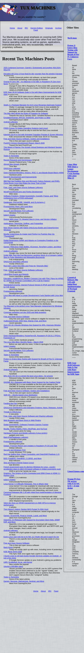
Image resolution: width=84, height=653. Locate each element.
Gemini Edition (36, 28)
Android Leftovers (11, 122)
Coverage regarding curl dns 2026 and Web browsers (25, 312)
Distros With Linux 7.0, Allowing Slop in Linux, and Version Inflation (30, 219)
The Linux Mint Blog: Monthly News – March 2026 (23, 342)
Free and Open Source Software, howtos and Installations (27, 139)
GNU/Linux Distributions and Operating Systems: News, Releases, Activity (33, 408)
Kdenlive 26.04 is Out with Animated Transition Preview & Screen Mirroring (33, 135)
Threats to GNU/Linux (12, 412)
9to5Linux (72, 38)
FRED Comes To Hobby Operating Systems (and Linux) (26, 128)
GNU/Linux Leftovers (12, 168)
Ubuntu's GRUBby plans (13, 566)
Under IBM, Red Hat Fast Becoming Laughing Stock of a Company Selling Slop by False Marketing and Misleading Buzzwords (33, 256)
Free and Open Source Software (16, 317)
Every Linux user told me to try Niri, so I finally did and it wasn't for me (31, 537)
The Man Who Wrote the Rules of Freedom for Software (26, 113)
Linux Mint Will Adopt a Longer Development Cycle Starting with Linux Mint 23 (73, 171)
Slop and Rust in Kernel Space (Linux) (19, 463)
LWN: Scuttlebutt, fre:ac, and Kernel (18, 562)
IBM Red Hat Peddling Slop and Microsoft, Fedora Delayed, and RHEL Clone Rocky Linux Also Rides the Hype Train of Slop (32, 182)
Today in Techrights (11, 156)
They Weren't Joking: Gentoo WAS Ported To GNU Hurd (26, 509)
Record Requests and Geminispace (18, 160)
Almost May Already (11, 164)
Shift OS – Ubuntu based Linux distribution (20, 395)
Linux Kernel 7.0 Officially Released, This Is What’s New (26, 484)
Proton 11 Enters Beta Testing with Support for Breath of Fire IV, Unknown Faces (73, 52)
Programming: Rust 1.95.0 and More (18, 206)
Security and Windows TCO (15, 450)
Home (12, 28)
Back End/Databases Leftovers (16, 437)
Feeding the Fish (10, 403)
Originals (49, 28)
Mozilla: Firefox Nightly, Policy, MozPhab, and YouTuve (25, 429)
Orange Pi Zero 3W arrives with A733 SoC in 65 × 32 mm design (73, 483)
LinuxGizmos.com (76, 471)
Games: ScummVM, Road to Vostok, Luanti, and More (25, 516)
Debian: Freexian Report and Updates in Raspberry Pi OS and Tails (30, 446)
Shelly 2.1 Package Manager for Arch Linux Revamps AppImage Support (33, 105)
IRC (26, 28)
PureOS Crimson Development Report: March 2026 (24, 143)
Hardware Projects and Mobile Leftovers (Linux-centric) (25, 433)
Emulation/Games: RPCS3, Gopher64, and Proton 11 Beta (27, 118)
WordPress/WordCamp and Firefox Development (23, 192)
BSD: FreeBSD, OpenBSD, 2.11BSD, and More (23, 458)
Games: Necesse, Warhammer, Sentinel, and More (24, 581)
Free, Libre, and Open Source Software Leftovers (23, 187)
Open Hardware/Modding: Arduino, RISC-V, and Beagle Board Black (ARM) (34, 173)
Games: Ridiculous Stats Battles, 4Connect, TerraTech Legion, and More (32, 247)
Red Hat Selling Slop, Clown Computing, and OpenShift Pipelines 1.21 (32, 454)
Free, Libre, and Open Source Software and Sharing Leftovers (28, 416)
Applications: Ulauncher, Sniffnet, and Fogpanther (23, 223)
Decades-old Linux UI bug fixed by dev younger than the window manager (33, 74)
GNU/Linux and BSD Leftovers (16, 262)
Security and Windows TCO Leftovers (19, 211)
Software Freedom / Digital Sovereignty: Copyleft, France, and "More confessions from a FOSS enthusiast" (31, 197)
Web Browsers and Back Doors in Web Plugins (22, 420)
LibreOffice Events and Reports (16, 274)
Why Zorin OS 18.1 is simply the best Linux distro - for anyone (28, 376)
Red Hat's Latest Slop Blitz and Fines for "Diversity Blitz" (26, 266)
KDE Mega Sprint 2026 (13, 552)
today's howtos (9, 215)
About (19, 28)
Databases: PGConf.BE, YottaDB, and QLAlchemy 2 (24, 202)
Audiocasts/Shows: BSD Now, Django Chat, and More (25, 321)
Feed (36, 30)
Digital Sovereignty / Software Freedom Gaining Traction (26, 425)
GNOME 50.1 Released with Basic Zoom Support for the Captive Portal (32, 382)
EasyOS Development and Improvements (20, 177)
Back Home (8, 547)
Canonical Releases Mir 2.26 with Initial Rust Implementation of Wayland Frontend (74, 284)
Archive (58, 28)
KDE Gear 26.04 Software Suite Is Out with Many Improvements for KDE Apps (73, 368)
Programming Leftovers (13, 291)
